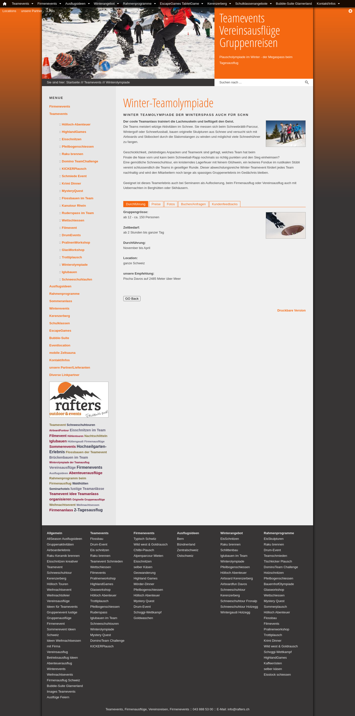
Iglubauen (69, 272)
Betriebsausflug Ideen (62, 657)
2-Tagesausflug (88, 510)
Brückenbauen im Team (68, 457)
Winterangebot (104, 3)
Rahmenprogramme (137, 3)
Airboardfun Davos (233, 584)
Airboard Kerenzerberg (236, 578)
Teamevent (57, 425)
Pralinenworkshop (103, 578)
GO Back (132, 298)
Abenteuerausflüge (85, 473)
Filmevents (98, 573)
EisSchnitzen (229, 539)
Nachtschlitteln (95, 436)
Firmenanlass (61, 510)
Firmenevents (47, 3)
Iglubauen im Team (103, 618)
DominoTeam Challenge (107, 640)
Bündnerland (186, 544)
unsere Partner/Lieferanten (69, 367)
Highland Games (146, 578)
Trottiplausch (72, 257)
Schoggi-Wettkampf (147, 612)
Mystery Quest (100, 635)
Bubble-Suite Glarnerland (294, 3)
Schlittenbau (229, 550)
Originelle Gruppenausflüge (88, 499)
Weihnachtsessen (87, 504)
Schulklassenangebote (251, 3)
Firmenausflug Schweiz (63, 680)
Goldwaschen (143, 618)
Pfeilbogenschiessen (78, 146)
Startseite (73, 82)
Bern (180, 539)
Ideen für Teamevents (62, 606)
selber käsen (273, 669)
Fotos (171, 204)
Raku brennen (72, 154)
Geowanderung (145, 573)
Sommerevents (62, 446)
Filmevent (69, 228)
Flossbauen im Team (77, 198)
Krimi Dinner (71, 183)
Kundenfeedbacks (225, 204)
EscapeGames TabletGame (179, 3)
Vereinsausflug (57, 652)
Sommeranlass (60, 301)
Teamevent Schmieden (106, 561)
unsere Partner (31, 11)
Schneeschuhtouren (81, 425)
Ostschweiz (185, 556)
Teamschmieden (275, 556)
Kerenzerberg (217, 3)
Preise (156, 204)
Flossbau (96, 539)
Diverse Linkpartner (64, 375)
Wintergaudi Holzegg (235, 612)
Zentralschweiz (187, 550)
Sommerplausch (275, 606)
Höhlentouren (76, 436)
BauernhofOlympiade (279, 584)
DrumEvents (71, 235)
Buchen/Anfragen (193, 204)
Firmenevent (56, 623)
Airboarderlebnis (58, 550)
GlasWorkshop (73, 250)
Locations (9, 11)
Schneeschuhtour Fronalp (238, 601)
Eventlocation (59, 345)
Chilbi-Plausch (144, 550)
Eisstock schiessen (277, 674)
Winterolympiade (118, 82)
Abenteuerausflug (59, 663)
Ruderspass (98, 612)
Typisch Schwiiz (145, 539)
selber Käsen (143, 567)
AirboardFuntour (59, 430)
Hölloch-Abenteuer (76, 124)
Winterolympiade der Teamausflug (69, 462)
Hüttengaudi (75, 441)
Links (51, 11)
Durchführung (135, 204)
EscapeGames (60, 330)
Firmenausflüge (94, 441)
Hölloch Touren (57, 584)
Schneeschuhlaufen (77, 279)
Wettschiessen (73, 220)
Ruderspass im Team (78, 213)
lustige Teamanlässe (87, 489)
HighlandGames (74, 132)
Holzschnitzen (274, 573)
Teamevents (20, 3)
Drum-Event (98, 544)
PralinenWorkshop (76, 242)
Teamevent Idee (63, 494)
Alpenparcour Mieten (148, 556)
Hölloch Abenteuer (103, 595)
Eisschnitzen (71, 139)
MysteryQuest (72, 191)
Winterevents (59, 308)
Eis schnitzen (99, 550)
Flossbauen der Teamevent (86, 452)
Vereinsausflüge (62, 467)
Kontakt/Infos (326, 3)
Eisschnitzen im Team (88, 430)
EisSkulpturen (274, 539)
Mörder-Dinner (144, 584)
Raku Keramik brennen (63, 556)
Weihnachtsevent (62, 505)
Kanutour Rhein (74, 205)
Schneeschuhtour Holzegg (239, 606)
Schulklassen (59, 323)
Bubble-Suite (59, 338)
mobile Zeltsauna (62, 353)
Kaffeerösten (273, 663)
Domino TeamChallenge (80, 161)
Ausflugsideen (75, 3)
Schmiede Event (74, 176)
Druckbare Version (291, 310)
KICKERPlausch (74, 169)
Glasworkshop (100, 589)
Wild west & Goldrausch (151, 544)
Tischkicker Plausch (278, 561)
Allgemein (54, 533)
